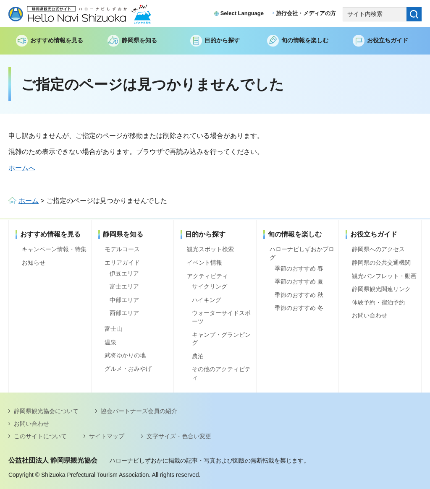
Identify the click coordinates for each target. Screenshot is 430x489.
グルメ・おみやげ (128, 368)
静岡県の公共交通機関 (381, 262)
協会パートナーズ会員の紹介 (139, 411)
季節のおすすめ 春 (299, 268)
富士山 (113, 328)
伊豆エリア (124, 273)
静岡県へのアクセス (378, 249)
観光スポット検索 (210, 249)
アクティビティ (207, 276)
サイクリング (209, 286)
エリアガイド (122, 262)
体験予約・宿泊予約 (378, 302)
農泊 (198, 356)
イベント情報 (204, 262)
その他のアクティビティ (221, 373)
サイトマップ (106, 436)
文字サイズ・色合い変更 (179, 436)
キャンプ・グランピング (221, 338)
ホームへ (21, 168)
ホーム (28, 200)
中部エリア (124, 300)
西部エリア (124, 313)
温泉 (110, 342)
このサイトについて (40, 436)
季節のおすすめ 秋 (299, 294)
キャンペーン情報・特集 (54, 249)
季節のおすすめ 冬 (299, 307)
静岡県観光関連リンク (381, 289)
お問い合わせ (369, 315)
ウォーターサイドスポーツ (221, 317)
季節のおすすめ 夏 (299, 281)
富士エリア (124, 286)
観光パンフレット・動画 (384, 276)
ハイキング (206, 300)
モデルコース (122, 249)
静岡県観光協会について (46, 411)
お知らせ (33, 262)
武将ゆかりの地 (125, 355)
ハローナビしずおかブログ (302, 253)
